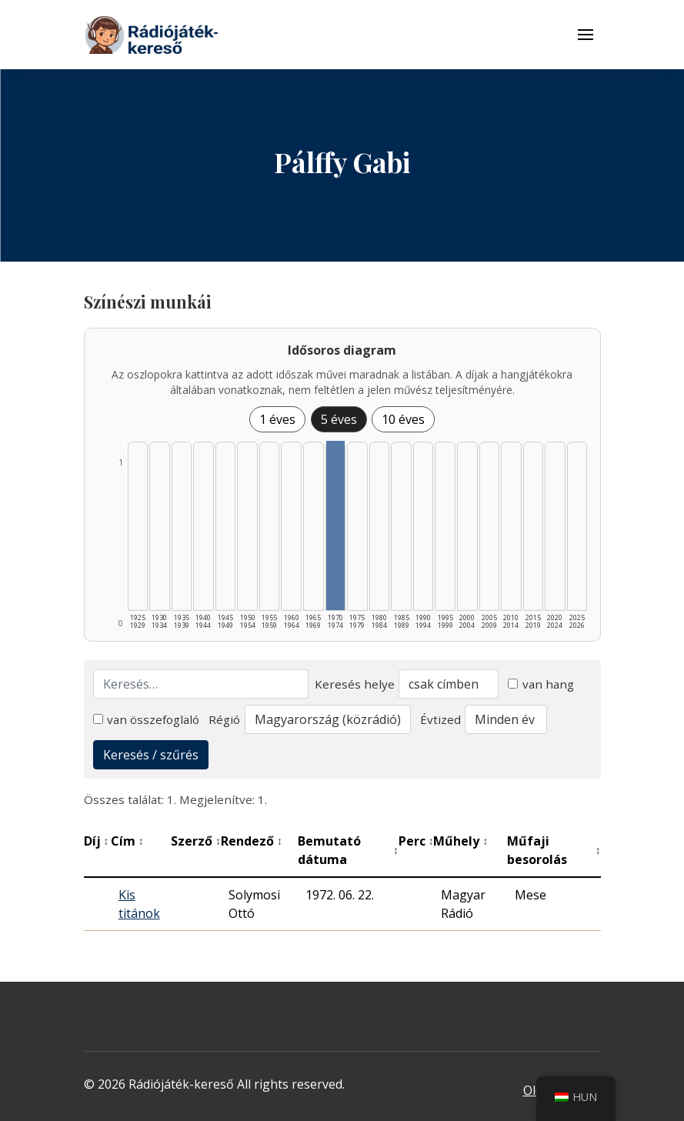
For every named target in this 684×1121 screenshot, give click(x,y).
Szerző (196, 840)
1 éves (277, 419)
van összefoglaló (146, 719)
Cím (127, 840)
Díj (96, 840)
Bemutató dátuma (348, 850)
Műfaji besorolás (554, 850)
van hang (541, 684)
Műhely (460, 840)
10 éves (403, 419)
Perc (416, 840)
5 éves (339, 419)
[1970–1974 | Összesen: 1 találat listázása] (335, 525)
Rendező (251, 840)
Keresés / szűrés (151, 754)
